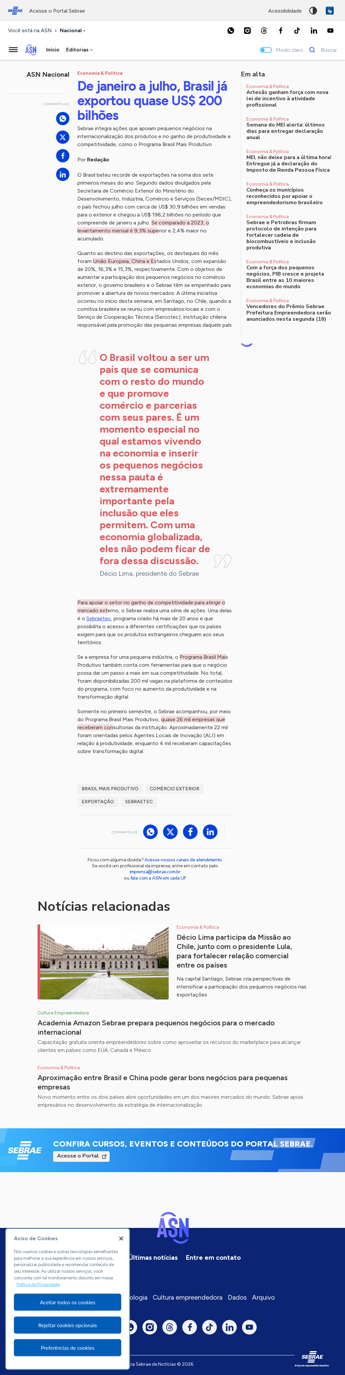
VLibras (329, 10)
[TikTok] (297, 30)
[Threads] (264, 30)
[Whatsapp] (230, 30)
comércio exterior (174, 789)
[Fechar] (121, 1238)
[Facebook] (280, 30)
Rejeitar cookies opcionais (67, 1325)
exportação (98, 802)
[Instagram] (247, 30)
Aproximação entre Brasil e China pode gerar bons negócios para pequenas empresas (163, 1082)
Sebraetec (98, 618)
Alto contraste (313, 10)
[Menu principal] (13, 49)
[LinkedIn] (313, 30)
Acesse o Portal (78, 1156)
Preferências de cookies (67, 1347)
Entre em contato (213, 1257)
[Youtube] (330, 30)
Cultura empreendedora (187, 1297)
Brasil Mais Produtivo (110, 789)
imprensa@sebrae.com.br (155, 872)
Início (52, 49)
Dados (237, 1297)
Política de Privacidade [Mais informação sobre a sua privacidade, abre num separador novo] (38, 1284)
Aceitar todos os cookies (67, 1302)
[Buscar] (321, 49)
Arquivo (263, 1297)
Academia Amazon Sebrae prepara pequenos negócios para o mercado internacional (156, 1027)
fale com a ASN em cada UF (158, 878)
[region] (67, 1299)
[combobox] (73, 31)
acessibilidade (285, 11)
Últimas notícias (153, 1257)
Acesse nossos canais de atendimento (182, 860)
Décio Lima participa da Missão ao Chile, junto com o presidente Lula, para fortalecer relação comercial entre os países (234, 951)
